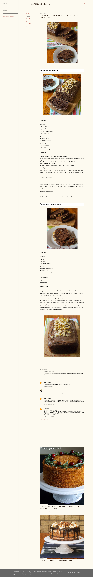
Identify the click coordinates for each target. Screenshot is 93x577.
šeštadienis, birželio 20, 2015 (49, 394)
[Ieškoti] (83, 3)
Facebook (63, 7)
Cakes (27, 21)
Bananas (28, 20)
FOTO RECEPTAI (38, 7)
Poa (45, 408)
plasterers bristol (47, 371)
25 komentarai (47, 562)
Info (49, 7)
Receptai (45, 7)
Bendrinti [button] (28, 13)
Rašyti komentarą (44, 419)
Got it (78, 573)
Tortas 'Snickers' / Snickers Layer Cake (56, 560)
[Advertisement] (62, 432)
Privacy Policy (55, 7)
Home (32, 7)
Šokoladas (28, 26)
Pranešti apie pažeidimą (9, 16)
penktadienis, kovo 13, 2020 (49, 416)
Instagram (69, 7)
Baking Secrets (40, 3)
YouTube (75, 7)
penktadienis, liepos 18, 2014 (49, 378)
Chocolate (28, 23)
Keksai (27, 25)
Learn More (71, 573)
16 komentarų (47, 511)
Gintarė (45, 390)
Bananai (28, 18)
